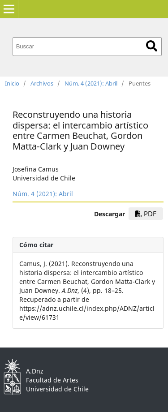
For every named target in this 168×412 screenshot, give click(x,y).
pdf (145, 213)
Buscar (151, 46)
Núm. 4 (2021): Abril (91, 83)
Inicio (12, 83)
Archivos (41, 83)
